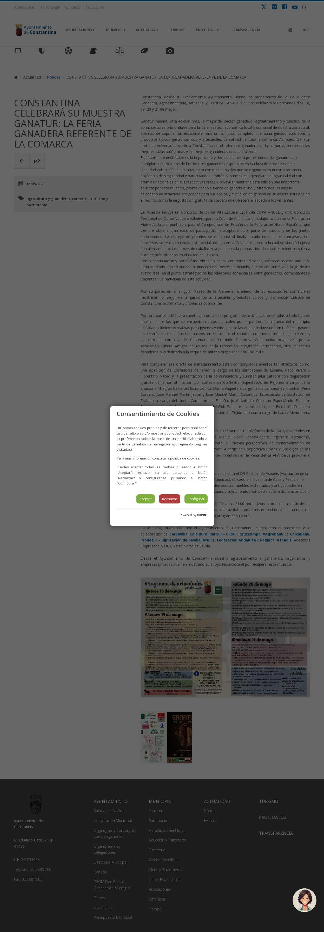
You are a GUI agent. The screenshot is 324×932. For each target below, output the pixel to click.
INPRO (202, 515)
